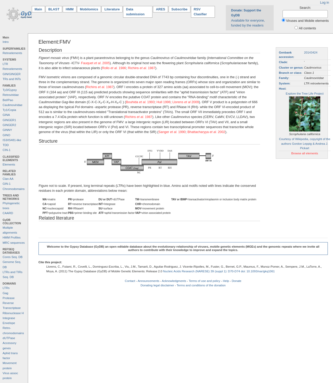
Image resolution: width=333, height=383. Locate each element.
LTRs (6, 287)
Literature (112, 9)
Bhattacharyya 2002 (206, 132)
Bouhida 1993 (140, 102)
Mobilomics (89, 9)
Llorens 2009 (185, 102)
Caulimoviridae (12, 105)
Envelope (9, 323)
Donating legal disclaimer (157, 285)
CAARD (8, 213)
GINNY (7, 129)
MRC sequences (14, 242)
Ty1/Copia (9, 109)
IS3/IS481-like (12, 140)
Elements (9, 164)
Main (40, 9)
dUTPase (9, 338)
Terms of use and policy (204, 280)
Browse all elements (304, 153)
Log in (324, 2)
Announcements (148, 280)
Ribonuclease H (13, 313)
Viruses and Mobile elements (307, 21)
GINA (6, 114)
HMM (70, 9)
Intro (6, 41)
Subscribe (179, 9)
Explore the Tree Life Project (304, 93)
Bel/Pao (8, 100)
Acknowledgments (174, 280)
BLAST (54, 9)
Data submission (135, 11)
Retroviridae (11, 94)
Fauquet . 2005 (95, 63)
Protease (9, 298)
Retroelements (12, 53)
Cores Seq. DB (13, 257)
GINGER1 (9, 120)
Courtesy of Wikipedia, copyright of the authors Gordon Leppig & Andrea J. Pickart (304, 143)
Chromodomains (13, 188)
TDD (6, 145)
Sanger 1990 (172, 132)
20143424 (310, 52)
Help (226, 280)
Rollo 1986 (114, 68)
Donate (236, 280)
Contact (130, 280)
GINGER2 (9, 125)
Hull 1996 (163, 102)
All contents (307, 28)
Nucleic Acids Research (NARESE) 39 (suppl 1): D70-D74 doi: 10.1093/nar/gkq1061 (219, 271)
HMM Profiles (12, 237)
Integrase (9, 318)
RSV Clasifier (200, 11)
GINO (6, 135)
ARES (160, 9)
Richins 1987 (141, 68)
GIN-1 (7, 183)
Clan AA (8, 178)
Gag (5, 293)
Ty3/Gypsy (10, 89)
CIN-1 (6, 149)
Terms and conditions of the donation (201, 285)
